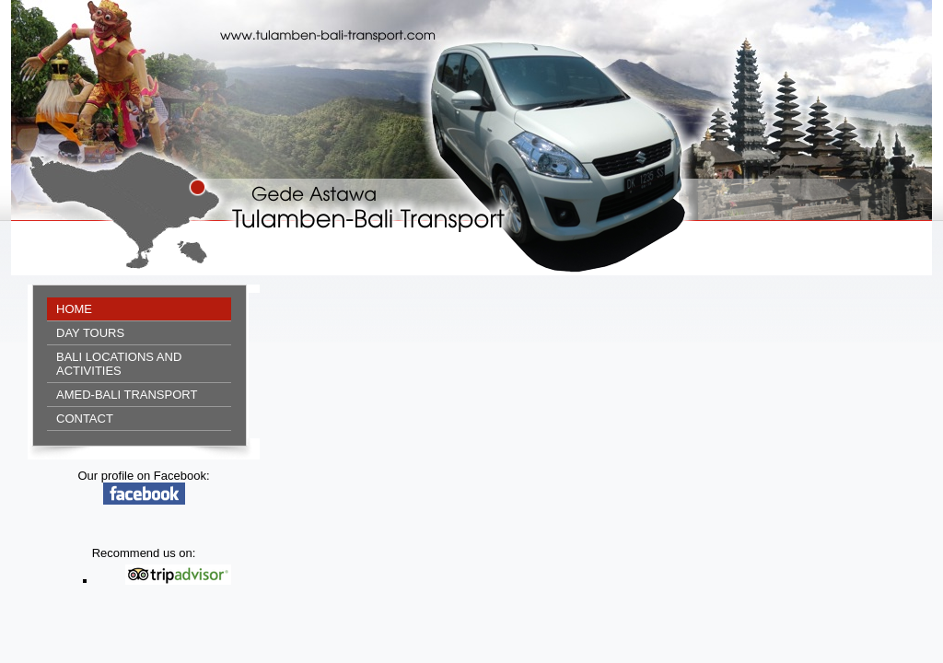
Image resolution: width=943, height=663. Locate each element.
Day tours (90, 333)
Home (74, 309)
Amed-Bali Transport (126, 394)
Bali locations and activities (118, 364)
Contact (84, 418)
